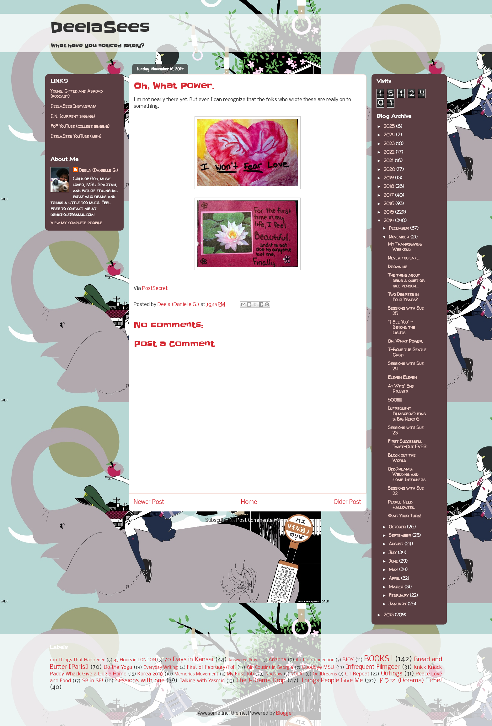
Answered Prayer (244, 660)
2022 (390, 152)
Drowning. (398, 267)
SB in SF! (92, 681)
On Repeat (357, 674)
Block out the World (401, 457)
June (394, 561)
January (398, 604)
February (399, 595)
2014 (389, 220)
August (396, 544)
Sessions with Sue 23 (406, 430)
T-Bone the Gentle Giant (407, 352)
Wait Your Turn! (404, 516)
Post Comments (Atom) (263, 520)
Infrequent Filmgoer (373, 667)
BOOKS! (378, 659)
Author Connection (315, 660)
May (394, 569)
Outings (391, 674)
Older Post (347, 502)
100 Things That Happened (77, 660)
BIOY (348, 660)
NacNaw (273, 674)
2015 (389, 212)
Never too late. (404, 258)
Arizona (277, 660)
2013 (389, 615)
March (396, 587)
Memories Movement (196, 674)
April (395, 578)
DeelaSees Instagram (73, 106)
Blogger (284, 713)
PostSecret (155, 288)
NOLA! (297, 674)
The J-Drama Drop (261, 681)
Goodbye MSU (318, 667)
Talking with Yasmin (202, 681)
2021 (389, 160)
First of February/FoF (211, 667)
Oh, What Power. (405, 341)
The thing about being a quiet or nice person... (406, 280)
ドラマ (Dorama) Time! (410, 681)
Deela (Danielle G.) (98, 170)
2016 (389, 203)
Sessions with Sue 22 (406, 490)
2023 (390, 143)
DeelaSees (100, 28)
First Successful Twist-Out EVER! (407, 444)
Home (249, 502)
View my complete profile (76, 223)
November (399, 237)
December (399, 228)
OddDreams (325, 674)
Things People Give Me (332, 681)
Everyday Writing (161, 667)
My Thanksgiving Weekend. (405, 246)
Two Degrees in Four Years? (403, 297)
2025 (390, 126)
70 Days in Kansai (188, 660)
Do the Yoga (118, 667)
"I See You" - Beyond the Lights (401, 327)
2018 (389, 186)
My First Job (240, 674)
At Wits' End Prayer (401, 388)
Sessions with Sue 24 (406, 366)
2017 (389, 195)
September (400, 535)
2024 (390, 135)
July (393, 552)
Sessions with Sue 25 (406, 310)
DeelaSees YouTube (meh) (76, 136)
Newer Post (149, 502)
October (398, 527)
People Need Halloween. (401, 504)
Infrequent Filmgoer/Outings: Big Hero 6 (407, 413)
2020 (390, 169)
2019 (389, 178)
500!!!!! (395, 400)
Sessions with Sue (139, 681)
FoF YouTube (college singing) (80, 126)
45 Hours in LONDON (135, 660)
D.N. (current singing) (73, 116)
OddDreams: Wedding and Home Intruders (406, 474)
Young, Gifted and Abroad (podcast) (77, 93)
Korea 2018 (150, 674)
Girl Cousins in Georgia (270, 667)
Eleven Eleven (402, 377)
